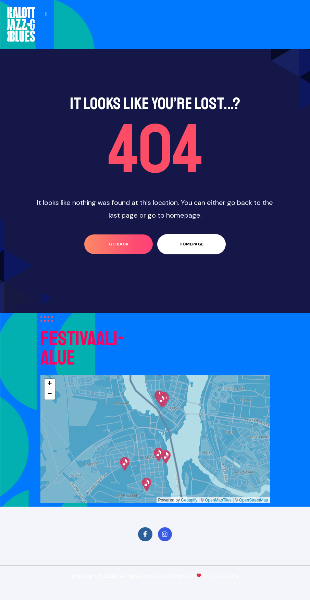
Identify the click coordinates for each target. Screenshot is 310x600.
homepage (191, 244)
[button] (146, 484)
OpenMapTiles (218, 500)
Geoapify (189, 500)
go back (118, 244)
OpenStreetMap (253, 500)
